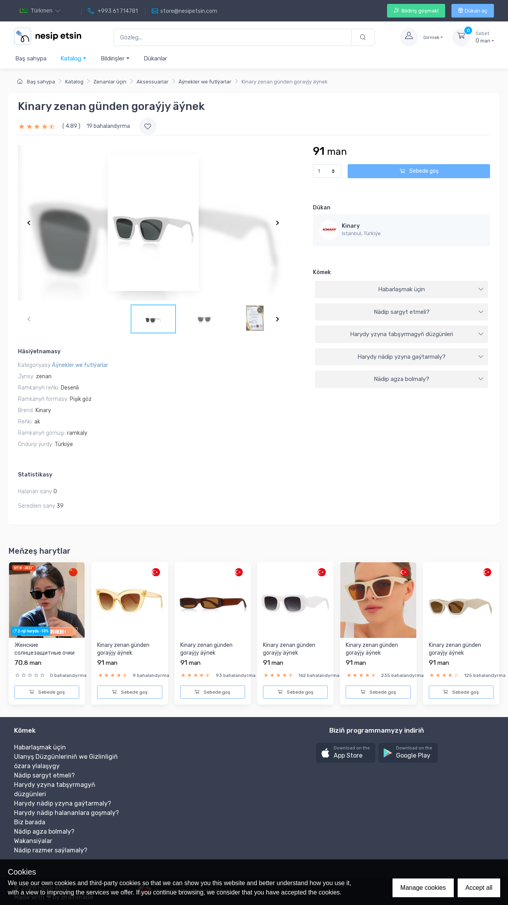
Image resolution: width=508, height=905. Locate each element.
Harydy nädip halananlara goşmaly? (66, 812)
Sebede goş (419, 171)
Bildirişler (115, 58)
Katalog (73, 58)
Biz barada (29, 822)
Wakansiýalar (33, 841)
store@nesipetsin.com (184, 11)
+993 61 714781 (113, 11)
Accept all (478, 887)
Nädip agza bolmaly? (429, 379)
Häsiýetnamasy (39, 351)
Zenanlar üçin (109, 82)
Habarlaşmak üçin (431, 289)
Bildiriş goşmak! (416, 11)
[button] (345, 753)
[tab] (401, 289)
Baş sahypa (30, 58)
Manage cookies (423, 887)
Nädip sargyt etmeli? (429, 311)
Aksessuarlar (153, 82)
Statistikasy (35, 474)
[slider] (38, 126)
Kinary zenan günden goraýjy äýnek (123, 649)
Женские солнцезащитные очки (44, 649)
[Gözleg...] (233, 37)
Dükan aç (472, 11)
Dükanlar (155, 58)
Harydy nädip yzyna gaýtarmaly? (420, 356)
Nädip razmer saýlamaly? (50, 850)
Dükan (321, 207)
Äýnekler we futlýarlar (204, 82)
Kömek (322, 272)
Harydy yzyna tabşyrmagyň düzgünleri (417, 334)
